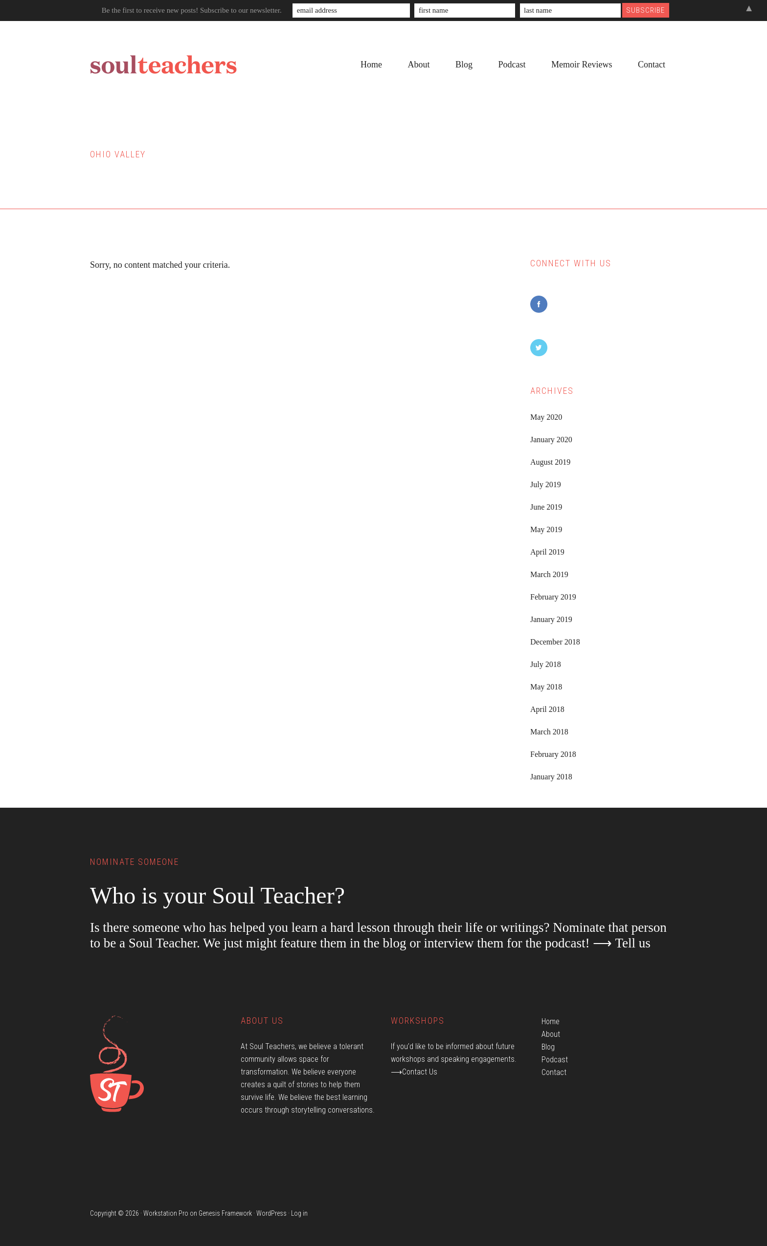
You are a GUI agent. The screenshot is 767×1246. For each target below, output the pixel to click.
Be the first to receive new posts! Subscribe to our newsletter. (192, 10)
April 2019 (547, 552)
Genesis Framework (225, 1213)
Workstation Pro (165, 1213)
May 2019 (546, 529)
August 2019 (550, 462)
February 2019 (553, 597)
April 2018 (547, 709)
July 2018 (545, 664)
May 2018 (546, 687)
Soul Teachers (163, 65)
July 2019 (545, 484)
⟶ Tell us (622, 943)
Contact (553, 1072)
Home (550, 1021)
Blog (548, 1047)
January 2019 (551, 619)
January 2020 (551, 439)
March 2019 (549, 574)
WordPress (271, 1213)
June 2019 (546, 507)
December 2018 (555, 642)
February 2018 (553, 754)
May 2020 (546, 417)
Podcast (554, 1059)
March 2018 (549, 732)
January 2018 (551, 777)
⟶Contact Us (414, 1071)
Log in (299, 1213)
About (550, 1034)
